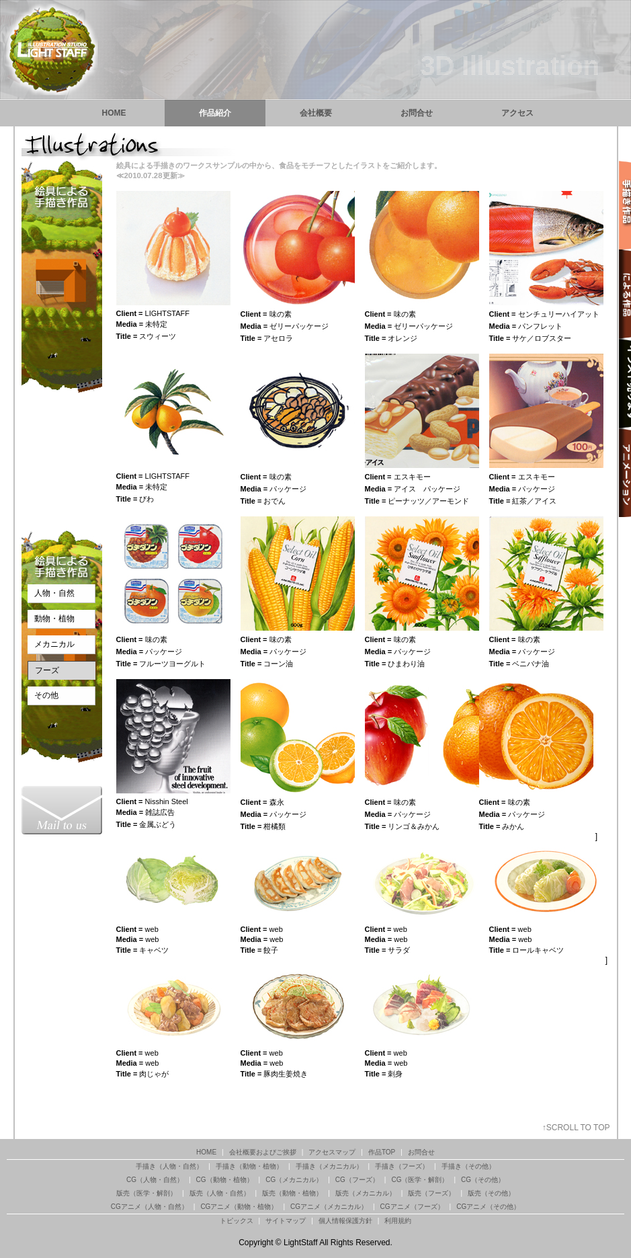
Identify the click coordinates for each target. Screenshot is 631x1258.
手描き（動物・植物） (249, 1166)
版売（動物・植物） (292, 1193)
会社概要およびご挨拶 (262, 1152)
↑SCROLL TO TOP (576, 1127)
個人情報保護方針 (345, 1220)
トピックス (236, 1220)
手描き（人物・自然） (169, 1166)
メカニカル (54, 644)
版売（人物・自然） (220, 1193)
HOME (114, 113)
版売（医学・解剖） (146, 1193)
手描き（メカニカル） (329, 1166)
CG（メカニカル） (294, 1179)
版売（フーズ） (431, 1193)
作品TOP (381, 1152)
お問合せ (417, 113)
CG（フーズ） (357, 1179)
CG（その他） (483, 1179)
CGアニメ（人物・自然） (149, 1206)
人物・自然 (54, 593)
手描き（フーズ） (402, 1166)
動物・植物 (54, 618)
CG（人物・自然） (154, 1179)
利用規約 (397, 1220)
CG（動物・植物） (224, 1179)
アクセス (517, 113)
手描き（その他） (468, 1166)
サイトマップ (285, 1220)
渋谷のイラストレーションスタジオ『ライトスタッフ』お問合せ (62, 810)
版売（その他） (491, 1193)
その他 (46, 695)
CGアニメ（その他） (488, 1206)
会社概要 (316, 113)
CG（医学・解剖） (419, 1179)
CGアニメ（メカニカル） (329, 1206)
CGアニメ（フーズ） (412, 1206)
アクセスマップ (331, 1152)
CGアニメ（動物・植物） (239, 1206)
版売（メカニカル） (365, 1193)
